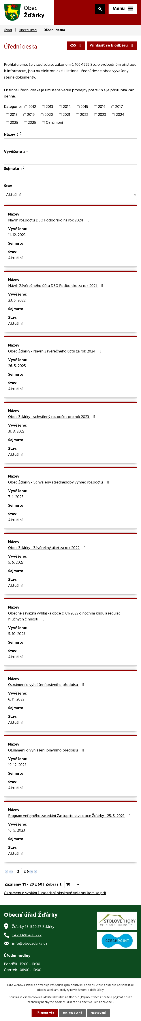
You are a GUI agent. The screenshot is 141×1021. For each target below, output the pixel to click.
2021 (66, 115)
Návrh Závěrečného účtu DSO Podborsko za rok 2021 (56, 286)
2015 (84, 107)
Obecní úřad (28, 30)
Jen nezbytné (72, 1012)
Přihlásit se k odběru (112, 45)
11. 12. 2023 (17, 235)
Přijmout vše (45, 1012)
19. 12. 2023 (17, 765)
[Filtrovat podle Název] (70, 142)
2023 (102, 115)
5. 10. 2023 (16, 634)
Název (11, 135)
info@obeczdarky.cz (29, 943)
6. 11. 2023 (16, 700)
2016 (101, 107)
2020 (49, 115)
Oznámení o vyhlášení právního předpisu (47, 685)
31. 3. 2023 (16, 432)
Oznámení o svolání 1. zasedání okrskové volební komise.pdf (55, 893)
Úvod (8, 30)
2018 (13, 115)
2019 (31, 115)
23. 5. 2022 (17, 301)
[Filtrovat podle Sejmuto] (70, 177)
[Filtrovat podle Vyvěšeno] (70, 160)
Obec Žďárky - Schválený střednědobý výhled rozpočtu (59, 483)
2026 (32, 123)
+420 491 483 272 (26, 935)
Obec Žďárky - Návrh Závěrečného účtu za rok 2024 (55, 351)
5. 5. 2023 (16, 563)
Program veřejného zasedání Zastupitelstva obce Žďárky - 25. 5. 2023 (70, 816)
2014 (67, 107)
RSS (76, 45)
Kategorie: (13, 107)
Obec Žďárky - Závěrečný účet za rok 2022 (47, 548)
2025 (14, 123)
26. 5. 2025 (17, 366)
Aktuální (15, 258)
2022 (84, 115)
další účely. (97, 990)
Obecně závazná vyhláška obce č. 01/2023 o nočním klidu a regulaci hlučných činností (65, 617)
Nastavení (98, 1012)
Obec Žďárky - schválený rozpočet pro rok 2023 (52, 417)
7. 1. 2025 (15, 497)
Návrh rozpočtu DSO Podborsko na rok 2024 (49, 220)
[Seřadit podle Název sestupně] (21, 134)
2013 (49, 107)
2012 (32, 107)
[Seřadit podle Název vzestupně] (21, 132)
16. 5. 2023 (16, 831)
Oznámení (54, 123)
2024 (120, 115)
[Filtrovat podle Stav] (70, 195)
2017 (119, 107)
